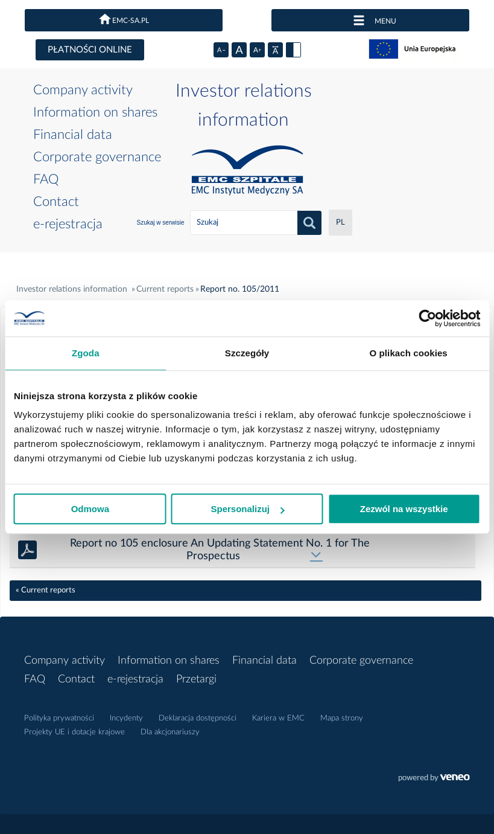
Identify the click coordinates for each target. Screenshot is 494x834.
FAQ (46, 179)
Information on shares (95, 112)
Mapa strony (341, 718)
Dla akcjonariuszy (170, 732)
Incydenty (126, 718)
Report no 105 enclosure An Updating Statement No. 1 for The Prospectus (220, 550)
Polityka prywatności (59, 718)
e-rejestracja (68, 224)
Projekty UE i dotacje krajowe (74, 732)
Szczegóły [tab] (247, 353)
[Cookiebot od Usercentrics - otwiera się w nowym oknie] (427, 318)
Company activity (83, 90)
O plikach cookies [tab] (409, 353)
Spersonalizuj (247, 509)
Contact (56, 201)
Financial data (72, 134)
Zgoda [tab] (86, 353)
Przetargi (196, 679)
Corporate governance (97, 157)
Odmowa (90, 509)
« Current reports (45, 590)
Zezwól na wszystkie (404, 509)
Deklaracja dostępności (197, 718)
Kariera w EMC (278, 718)
